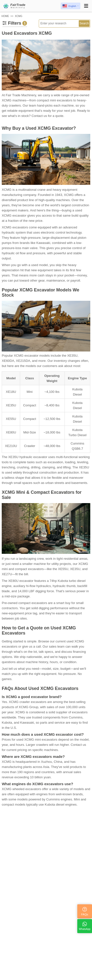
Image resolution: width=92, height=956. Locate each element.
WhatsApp (85, 926)
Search (84, 23)
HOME (5, 16)
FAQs (84, 911)
